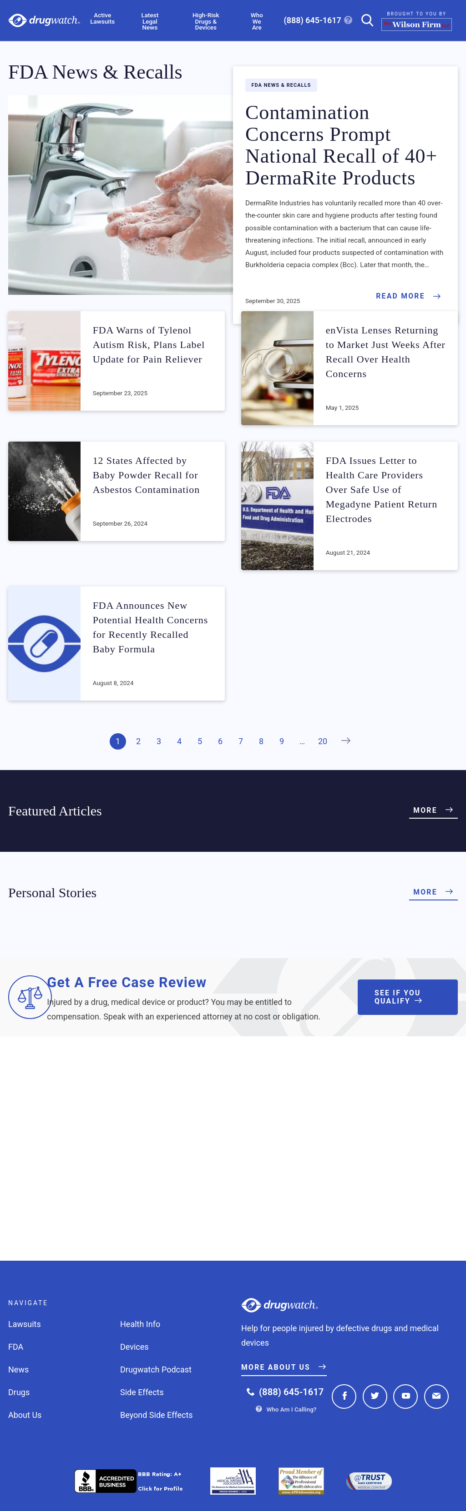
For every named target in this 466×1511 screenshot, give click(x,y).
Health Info (140, 1324)
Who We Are (257, 21)
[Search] (363, 20)
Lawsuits (24, 1324)
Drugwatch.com (44, 21)
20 (322, 741)
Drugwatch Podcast (156, 1369)
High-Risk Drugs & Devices (205, 21)
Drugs (19, 1392)
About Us (24, 1415)
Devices (134, 1347)
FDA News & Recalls (281, 85)
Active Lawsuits (102, 18)
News (18, 1369)
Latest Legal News (150, 21)
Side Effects (142, 1392)
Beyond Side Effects (156, 1415)
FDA (15, 1347)
